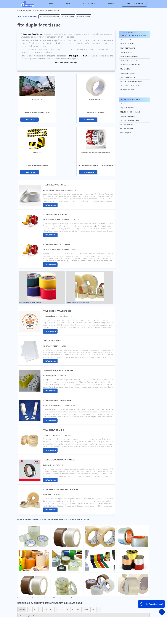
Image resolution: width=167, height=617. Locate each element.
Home (110, 599)
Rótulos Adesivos (126, 125)
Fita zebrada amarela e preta (49, 17)
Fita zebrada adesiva (127, 77)
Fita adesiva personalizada (130, 65)
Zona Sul (57, 578)
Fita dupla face (125, 40)
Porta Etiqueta (125, 133)
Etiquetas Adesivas (127, 108)
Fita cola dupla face (83, 17)
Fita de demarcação (127, 73)
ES (40, 557)
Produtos (112, 4)
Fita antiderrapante (127, 48)
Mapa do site (151, 599)
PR (51, 557)
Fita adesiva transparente (129, 56)
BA (73, 557)
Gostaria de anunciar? (134, 4)
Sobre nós (140, 599)
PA (98, 557)
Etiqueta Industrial (127, 116)
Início (51, 4)
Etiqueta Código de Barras (130, 112)
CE (78, 557)
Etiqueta (123, 104)
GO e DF (85, 557)
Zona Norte (36, 578)
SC (56, 557)
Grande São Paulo (81, 578)
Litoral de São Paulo (97, 578)
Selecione (22, 557)
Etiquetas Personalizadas (129, 120)
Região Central (23, 578)
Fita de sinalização (127, 90)
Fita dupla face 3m (68, 17)
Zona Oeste (47, 578)
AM (93, 557)
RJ (29, 557)
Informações (89, 4)
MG (35, 557)
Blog (68, 4)
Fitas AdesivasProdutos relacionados (133, 34)
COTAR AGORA (29, 119)
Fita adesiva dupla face (128, 61)
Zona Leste (67, 578)
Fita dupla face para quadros (131, 82)
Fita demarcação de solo (129, 86)
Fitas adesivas (125, 69)
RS (62, 557)
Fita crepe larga (126, 52)
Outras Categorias (130, 100)
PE (67, 557)
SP (46, 557)
